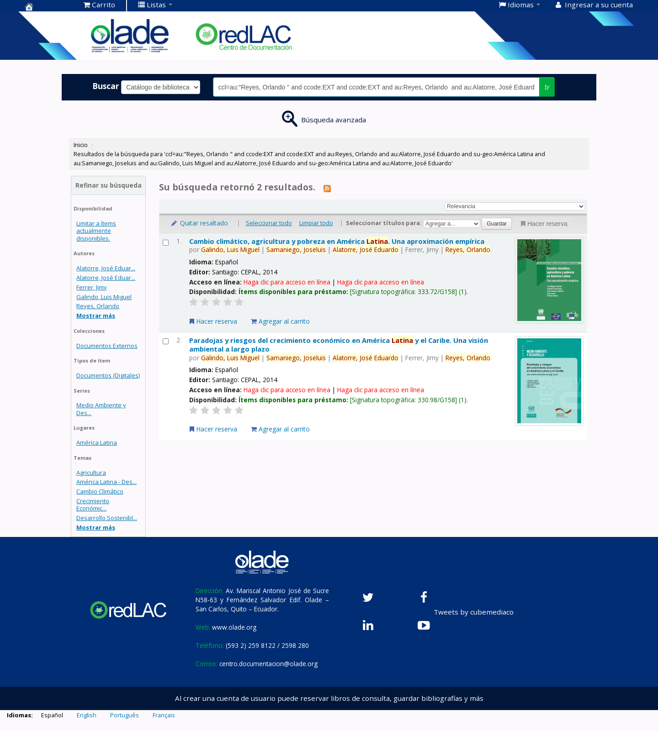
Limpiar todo (316, 223)
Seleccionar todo (269, 223)
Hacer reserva (543, 223)
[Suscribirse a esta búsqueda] (327, 188)
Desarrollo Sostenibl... (106, 518)
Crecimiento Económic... (92, 504)
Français (164, 715)
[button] (99, 4)
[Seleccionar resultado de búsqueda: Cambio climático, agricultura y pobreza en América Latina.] (166, 243)
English (86, 715)
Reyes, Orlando (97, 306)
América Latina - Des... (106, 482)
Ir (547, 87)
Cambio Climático (99, 491)
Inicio (81, 145)
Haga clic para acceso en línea (287, 282)
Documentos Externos (107, 346)
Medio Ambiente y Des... (101, 408)
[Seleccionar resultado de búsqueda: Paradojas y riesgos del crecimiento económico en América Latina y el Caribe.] (166, 341)
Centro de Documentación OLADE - (47, 6)
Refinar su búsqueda (108, 185)
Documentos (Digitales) (108, 375)
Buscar (105, 85)
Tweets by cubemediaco (474, 611)
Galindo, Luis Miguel (104, 297)
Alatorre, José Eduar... (105, 268)
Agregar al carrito (280, 321)
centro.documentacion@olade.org (268, 663)
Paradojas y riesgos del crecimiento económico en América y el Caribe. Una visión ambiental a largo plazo (338, 344)
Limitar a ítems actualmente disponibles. (96, 230)
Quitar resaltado (199, 223)
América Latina (96, 442)
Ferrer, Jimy (91, 287)
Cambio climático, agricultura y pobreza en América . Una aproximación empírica (336, 241)
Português (124, 715)
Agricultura (91, 472)
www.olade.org (234, 627)
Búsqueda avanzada (333, 119)
